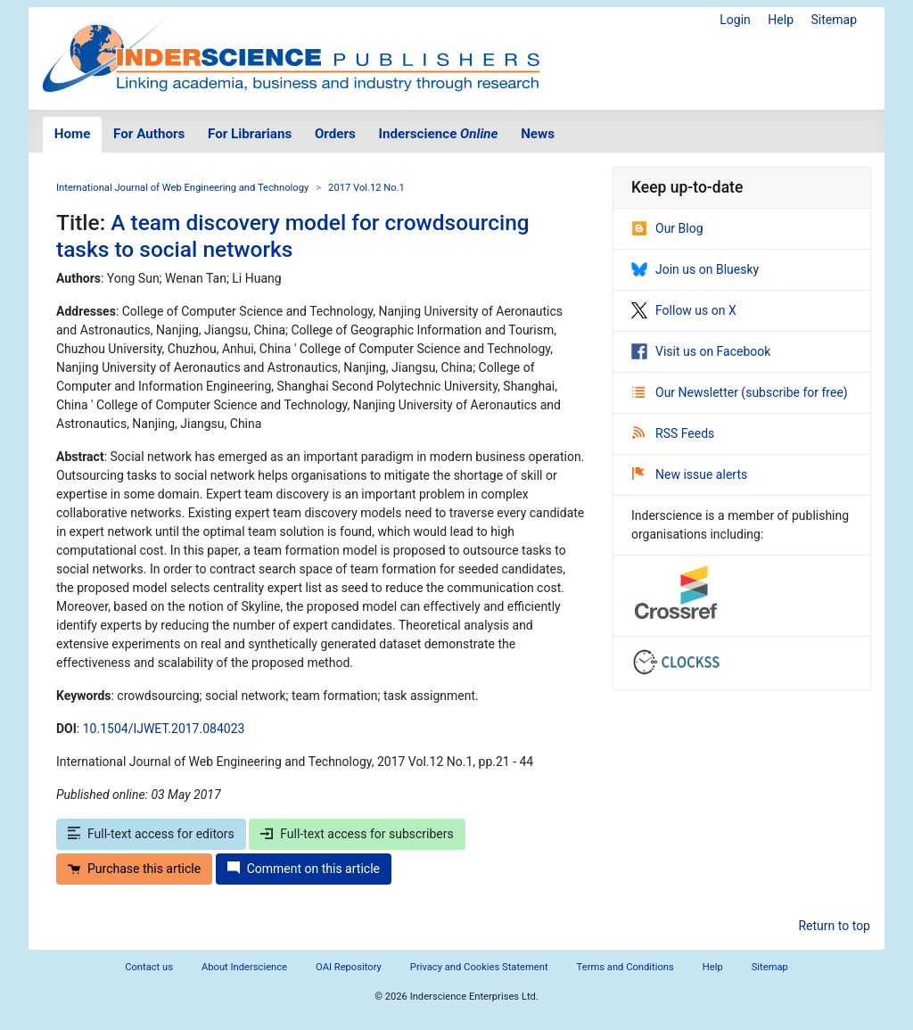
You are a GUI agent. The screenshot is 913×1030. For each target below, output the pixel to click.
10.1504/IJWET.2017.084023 (164, 728)
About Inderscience (244, 967)
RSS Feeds (673, 433)
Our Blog (667, 228)
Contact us (149, 967)
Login (735, 19)
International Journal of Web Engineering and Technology (182, 188)
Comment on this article (303, 868)
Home (72, 134)
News (538, 134)
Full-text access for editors (151, 834)
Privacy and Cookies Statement (479, 967)
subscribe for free (794, 392)
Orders (335, 134)
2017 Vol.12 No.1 (366, 188)
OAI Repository (349, 967)
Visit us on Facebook (700, 351)
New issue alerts (689, 474)
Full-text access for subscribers (356, 834)
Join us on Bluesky (695, 269)
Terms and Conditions (625, 967)
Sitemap (834, 19)
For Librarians (250, 134)
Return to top (834, 926)
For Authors (149, 134)
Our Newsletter (686, 392)
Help (781, 19)
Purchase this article (134, 868)
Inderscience (438, 134)
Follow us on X (683, 310)
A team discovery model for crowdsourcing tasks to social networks (293, 235)
